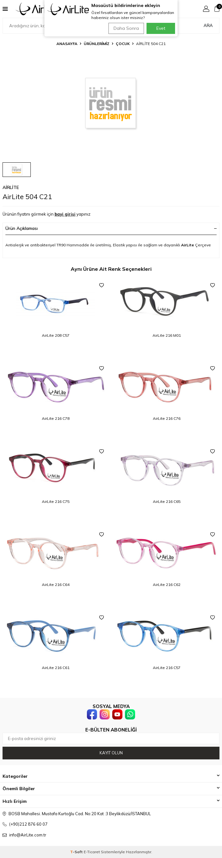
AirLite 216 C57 (166, 667)
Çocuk (123, 43)
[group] (111, 103)
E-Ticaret (92, 851)
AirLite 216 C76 (166, 418)
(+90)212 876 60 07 (28, 824)
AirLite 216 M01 (167, 335)
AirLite (11, 187)
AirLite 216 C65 (166, 501)
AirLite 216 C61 (55, 667)
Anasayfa (66, 43)
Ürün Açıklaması (111, 228)
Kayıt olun (111, 752)
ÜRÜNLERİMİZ (96, 43)
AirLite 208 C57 (55, 335)
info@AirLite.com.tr (27, 834)
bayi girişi (65, 214)
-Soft (77, 851)
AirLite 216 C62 (166, 584)
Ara (208, 25)
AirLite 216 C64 (55, 584)
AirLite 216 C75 (55, 501)
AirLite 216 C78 (55, 418)
